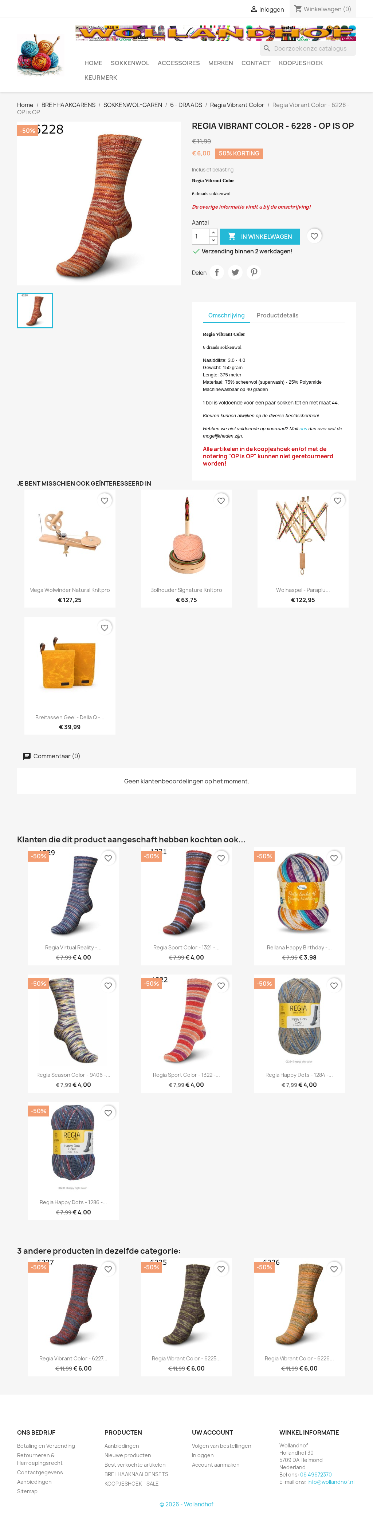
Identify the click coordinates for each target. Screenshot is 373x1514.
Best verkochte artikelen (135, 1464)
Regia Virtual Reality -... (73, 947)
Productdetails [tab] (277, 315)
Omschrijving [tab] (226, 315)
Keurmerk (101, 78)
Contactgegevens (40, 1472)
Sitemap (27, 1491)
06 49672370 (316, 1474)
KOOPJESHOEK (301, 63)
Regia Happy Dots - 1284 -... (299, 1074)
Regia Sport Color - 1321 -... (186, 947)
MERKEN (220, 63)
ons (303, 428)
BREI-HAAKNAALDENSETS (136, 1474)
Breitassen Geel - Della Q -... (70, 717)
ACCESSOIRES (179, 63)
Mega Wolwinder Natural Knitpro (70, 589)
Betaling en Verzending (46, 1445)
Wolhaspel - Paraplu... (303, 589)
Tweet (235, 272)
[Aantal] (200, 237)
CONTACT (256, 63)
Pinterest (254, 272)
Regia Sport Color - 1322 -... (186, 1074)
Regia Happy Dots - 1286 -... (73, 1202)
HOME (93, 63)
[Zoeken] (308, 48)
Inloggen (203, 1455)
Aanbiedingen (34, 1481)
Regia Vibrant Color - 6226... (299, 1358)
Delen (216, 272)
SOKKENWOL (130, 63)
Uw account (212, 1432)
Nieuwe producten (128, 1455)
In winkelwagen (260, 236)
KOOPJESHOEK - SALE (132, 1483)
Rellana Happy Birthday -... (299, 947)
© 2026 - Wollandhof (186, 1504)
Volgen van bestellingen (221, 1445)
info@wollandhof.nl (330, 1481)
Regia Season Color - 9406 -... (73, 1074)
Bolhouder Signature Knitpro (186, 589)
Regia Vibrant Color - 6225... (186, 1358)
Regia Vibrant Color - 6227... (73, 1358)
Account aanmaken (216, 1464)
